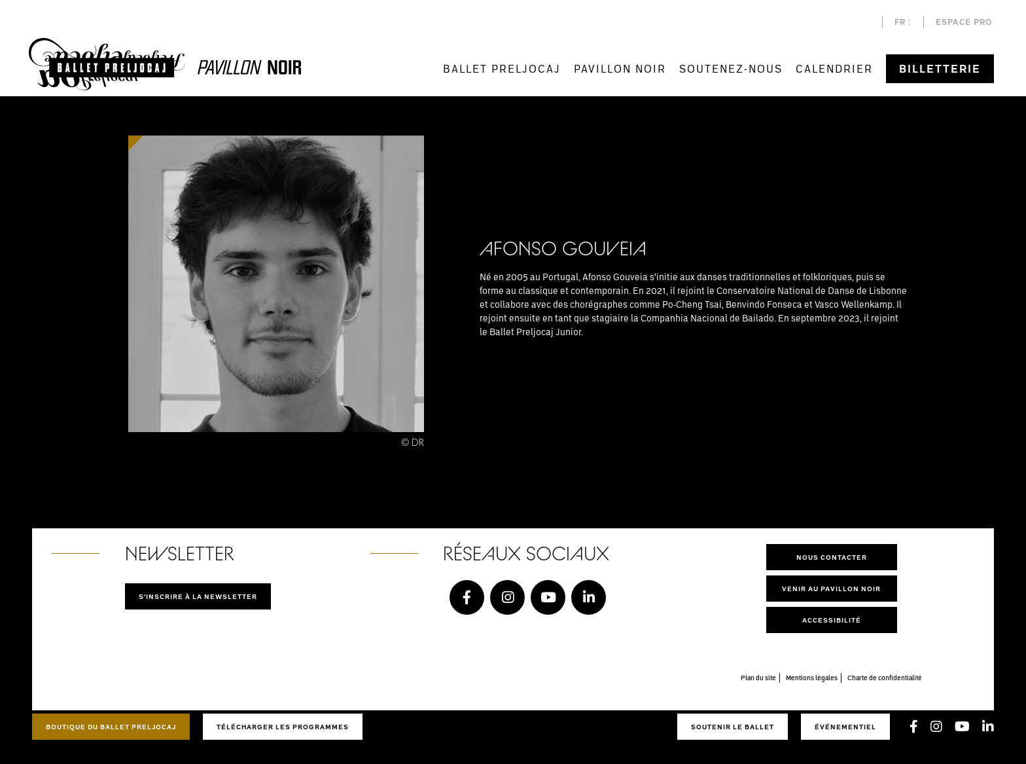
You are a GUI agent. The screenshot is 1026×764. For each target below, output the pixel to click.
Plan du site (758, 677)
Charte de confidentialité (884, 677)
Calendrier (834, 68)
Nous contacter (831, 557)
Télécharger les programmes (283, 726)
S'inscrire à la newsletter (198, 596)
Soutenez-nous (731, 68)
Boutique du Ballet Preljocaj (111, 726)
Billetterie (940, 69)
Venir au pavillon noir (831, 588)
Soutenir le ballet (732, 726)
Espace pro (964, 21)
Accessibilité (831, 620)
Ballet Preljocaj (502, 68)
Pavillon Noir (620, 68)
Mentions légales (812, 677)
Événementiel (845, 726)
